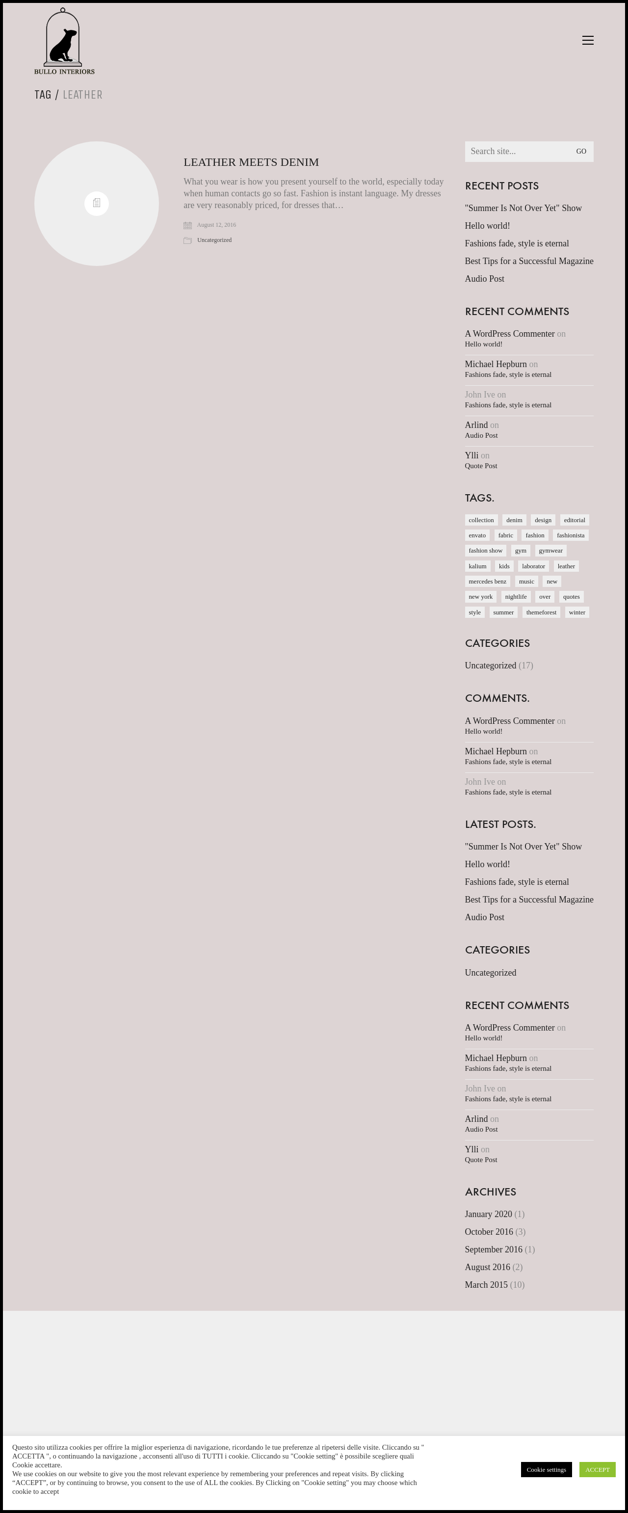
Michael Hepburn (496, 364)
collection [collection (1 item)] (481, 520)
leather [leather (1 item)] (566, 566)
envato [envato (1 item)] (477, 535)
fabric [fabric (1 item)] (505, 535)
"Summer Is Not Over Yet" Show (523, 208)
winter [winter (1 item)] (577, 612)
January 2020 (488, 1214)
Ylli (472, 455)
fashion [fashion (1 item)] (534, 535)
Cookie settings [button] (547, 1469)
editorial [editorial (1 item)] (574, 520)
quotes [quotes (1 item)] (571, 596)
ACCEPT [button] (597, 1469)
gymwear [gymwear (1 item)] (551, 550)
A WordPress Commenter (510, 334)
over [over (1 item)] (544, 596)
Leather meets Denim (251, 162)
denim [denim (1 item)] (514, 520)
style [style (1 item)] (475, 612)
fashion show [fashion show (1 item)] (486, 550)
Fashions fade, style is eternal (517, 243)
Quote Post (481, 466)
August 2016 (488, 1267)
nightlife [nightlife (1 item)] (516, 596)
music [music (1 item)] (526, 581)
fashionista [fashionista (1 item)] (570, 535)
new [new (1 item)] (552, 581)
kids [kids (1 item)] (504, 566)
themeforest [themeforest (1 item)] (541, 612)
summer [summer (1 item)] (504, 612)
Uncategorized (214, 240)
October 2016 (489, 1232)
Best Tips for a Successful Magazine (529, 261)
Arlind (476, 425)
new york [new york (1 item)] (481, 596)
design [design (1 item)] (543, 520)
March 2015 (486, 1285)
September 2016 (494, 1249)
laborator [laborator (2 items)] (533, 566)
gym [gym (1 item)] (520, 550)
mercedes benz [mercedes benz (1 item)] (488, 581)
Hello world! (487, 226)
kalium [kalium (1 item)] (478, 566)
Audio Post (485, 279)
